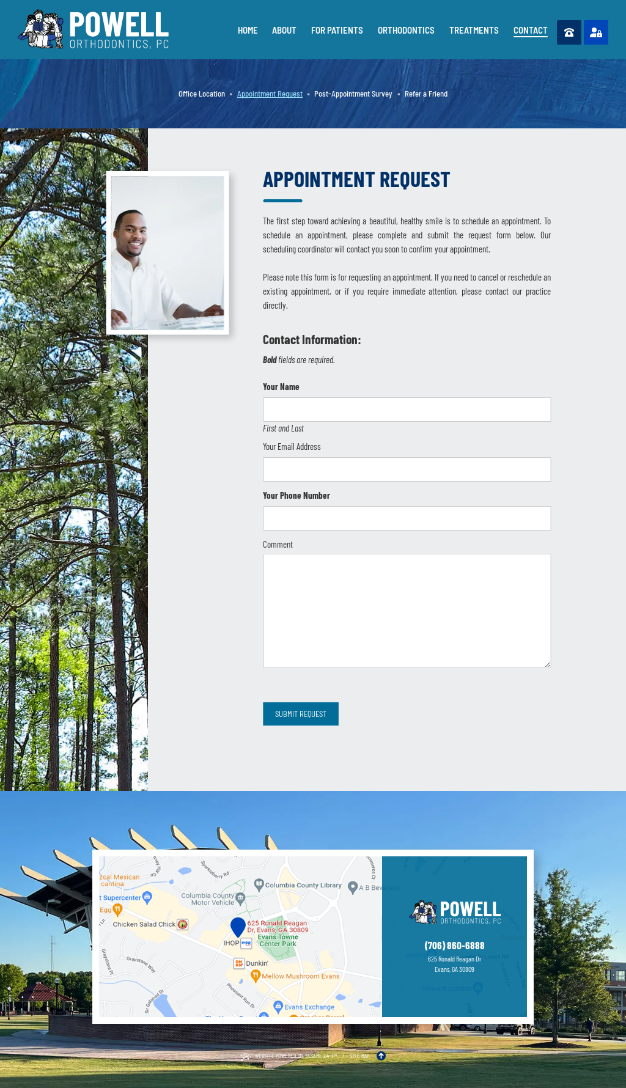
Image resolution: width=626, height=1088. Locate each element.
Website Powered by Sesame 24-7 (288, 1056)
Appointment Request (270, 93)
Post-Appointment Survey (353, 93)
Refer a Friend (426, 93)
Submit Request (300, 714)
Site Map (360, 1055)
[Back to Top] (381, 1056)
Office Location (202, 93)
